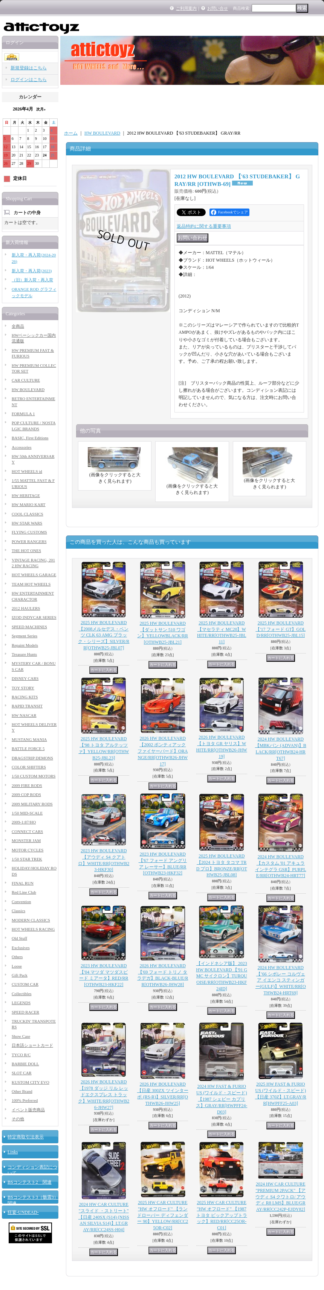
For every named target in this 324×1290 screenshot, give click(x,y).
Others (17, 956)
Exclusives (21, 947)
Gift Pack (20, 975)
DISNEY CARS (25, 678)
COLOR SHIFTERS (29, 767)
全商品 (18, 326)
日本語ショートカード (32, 1045)
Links (13, 1152)
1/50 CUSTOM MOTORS (33, 776)
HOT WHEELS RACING (33, 929)
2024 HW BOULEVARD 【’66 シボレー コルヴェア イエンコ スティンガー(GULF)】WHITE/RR (280, 980)
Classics (18, 910)
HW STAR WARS (27, 523)
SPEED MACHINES (29, 626)
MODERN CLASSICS (31, 920)
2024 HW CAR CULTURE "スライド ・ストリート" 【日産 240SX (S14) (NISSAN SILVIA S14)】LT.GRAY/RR (103, 1217)
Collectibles (22, 993)
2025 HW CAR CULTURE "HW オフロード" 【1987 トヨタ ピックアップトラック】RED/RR (221, 1215)
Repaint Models (25, 645)
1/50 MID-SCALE (27, 813)
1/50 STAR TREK (27, 859)
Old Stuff (19, 938)
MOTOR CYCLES (27, 850)
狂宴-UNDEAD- (23, 1212)
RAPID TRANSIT (27, 706)
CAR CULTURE (26, 380)
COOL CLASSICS (27, 514)
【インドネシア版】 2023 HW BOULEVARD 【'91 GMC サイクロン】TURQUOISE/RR (221, 976)
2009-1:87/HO (24, 822)
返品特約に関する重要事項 (204, 226)
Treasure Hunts (24, 654)
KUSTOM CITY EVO (30, 1082)
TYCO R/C (21, 1054)
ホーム (71, 133)
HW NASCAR (24, 715)
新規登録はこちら (29, 68)
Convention (21, 901)
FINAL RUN (23, 883)
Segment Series (24, 635)
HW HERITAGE (26, 495)
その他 (18, 1119)
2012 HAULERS (26, 608)
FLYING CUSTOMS (29, 532)
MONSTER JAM (26, 840)
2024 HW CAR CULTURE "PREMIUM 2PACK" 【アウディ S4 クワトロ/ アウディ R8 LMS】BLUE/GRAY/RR (280, 1196)
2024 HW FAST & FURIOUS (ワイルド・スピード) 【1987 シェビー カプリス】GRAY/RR (221, 1099)
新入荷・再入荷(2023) (32, 270)
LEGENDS (21, 1002)
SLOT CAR (22, 1073)
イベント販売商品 (28, 1109)
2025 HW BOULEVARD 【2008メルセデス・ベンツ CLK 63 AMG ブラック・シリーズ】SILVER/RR (103, 635)
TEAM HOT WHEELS (31, 584)
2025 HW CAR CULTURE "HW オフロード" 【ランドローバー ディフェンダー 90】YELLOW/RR (162, 1215)
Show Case (21, 1036)
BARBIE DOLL (25, 1063)
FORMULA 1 (23, 413)
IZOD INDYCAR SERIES (34, 617)
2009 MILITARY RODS (32, 804)
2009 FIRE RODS (27, 785)
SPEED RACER (25, 1012)
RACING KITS (25, 697)
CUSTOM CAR (25, 984)
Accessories (22, 447)
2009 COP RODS (26, 794)
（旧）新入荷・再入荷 (32, 280)
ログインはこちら (29, 79)
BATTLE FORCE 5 (28, 748)
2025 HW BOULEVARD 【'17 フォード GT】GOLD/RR (280, 629)
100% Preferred (25, 1100)
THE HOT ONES (26, 550)
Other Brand (22, 1091)
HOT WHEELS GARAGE (34, 574)
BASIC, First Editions (30, 438)
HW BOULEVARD (28, 389)
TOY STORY (23, 688)
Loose (17, 966)
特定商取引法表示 (26, 1137)
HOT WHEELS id (27, 471)
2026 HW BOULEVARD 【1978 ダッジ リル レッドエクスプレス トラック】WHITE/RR (103, 1094)
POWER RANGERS (29, 541)
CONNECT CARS (27, 831)
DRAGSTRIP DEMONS (32, 758)
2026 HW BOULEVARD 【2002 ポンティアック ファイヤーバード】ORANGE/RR (163, 751)
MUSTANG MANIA (29, 739)
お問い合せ (217, 8)
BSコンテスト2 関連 (30, 1182)
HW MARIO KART (29, 504)
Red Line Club (24, 892)
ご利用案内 (186, 8)
